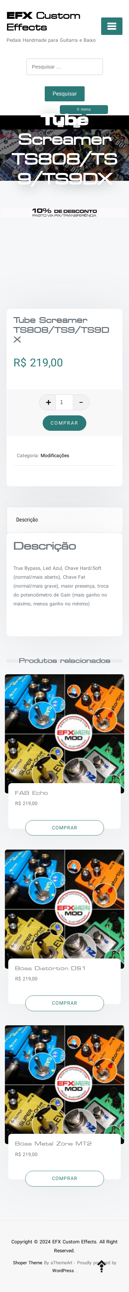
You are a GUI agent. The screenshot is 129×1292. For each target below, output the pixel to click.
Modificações (55, 456)
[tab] (65, 520)
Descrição (27, 519)
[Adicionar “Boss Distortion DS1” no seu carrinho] (64, 1003)
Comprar (64, 423)
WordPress (63, 1270)
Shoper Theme (27, 1262)
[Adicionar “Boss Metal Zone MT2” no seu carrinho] (64, 1179)
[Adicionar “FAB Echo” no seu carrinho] (64, 828)
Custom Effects (43, 21)
